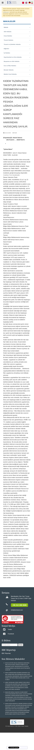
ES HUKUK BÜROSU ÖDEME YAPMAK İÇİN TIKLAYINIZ (16, 618)
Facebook (11, 634)
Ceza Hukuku (17, 36)
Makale (17, 27)
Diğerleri (17, 48)
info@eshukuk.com (17, 610)
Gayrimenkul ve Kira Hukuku (17, 57)
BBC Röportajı (6, 653)
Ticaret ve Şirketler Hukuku (17, 44)
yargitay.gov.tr (6, 12)
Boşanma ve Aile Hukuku (17, 61)
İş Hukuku (17, 53)
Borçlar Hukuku (17, 70)
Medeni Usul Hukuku (17, 74)
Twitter (10, 629)
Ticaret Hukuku (17, 40)
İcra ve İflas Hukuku (17, 65)
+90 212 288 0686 (19, 605)
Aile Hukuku (17, 31)
